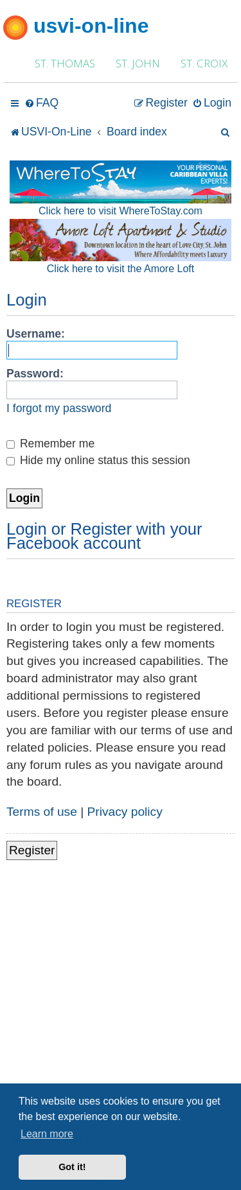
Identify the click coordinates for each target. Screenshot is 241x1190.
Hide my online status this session (98, 460)
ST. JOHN (138, 63)
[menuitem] (41, 103)
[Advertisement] (120, 1001)
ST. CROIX (204, 63)
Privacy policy (125, 811)
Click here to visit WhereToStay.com (120, 210)
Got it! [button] (71, 1167)
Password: (35, 373)
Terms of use (41, 811)
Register (32, 850)
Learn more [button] (47, 1133)
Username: (35, 333)
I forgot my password (58, 408)
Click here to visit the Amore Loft (120, 268)
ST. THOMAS (65, 63)
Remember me (50, 443)
